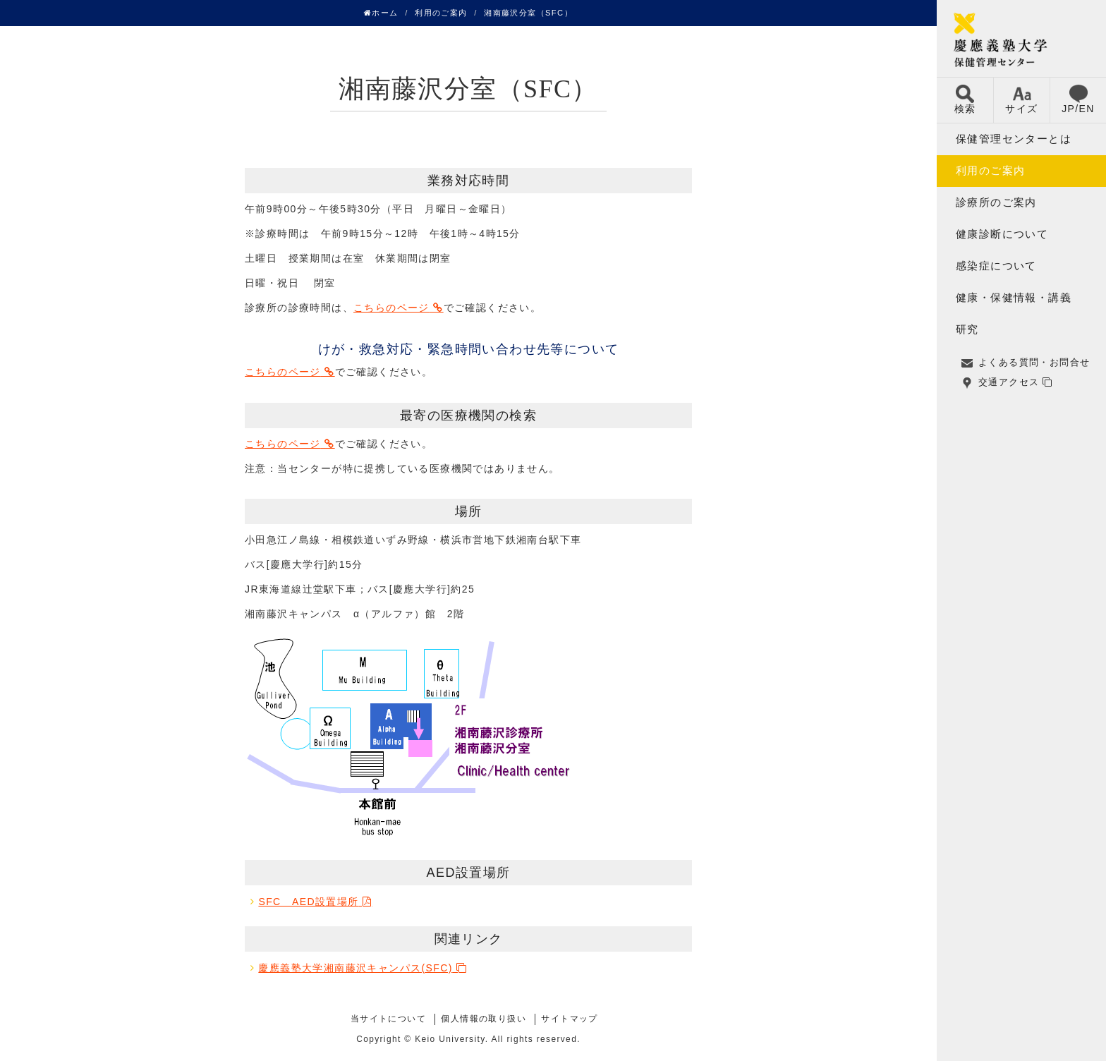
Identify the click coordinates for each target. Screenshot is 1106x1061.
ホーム (381, 12)
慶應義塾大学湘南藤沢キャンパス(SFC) (355, 968)
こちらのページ (391, 307)
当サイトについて (388, 1019)
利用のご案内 (441, 12)
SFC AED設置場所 (308, 901)
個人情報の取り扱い (483, 1019)
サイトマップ (569, 1019)
